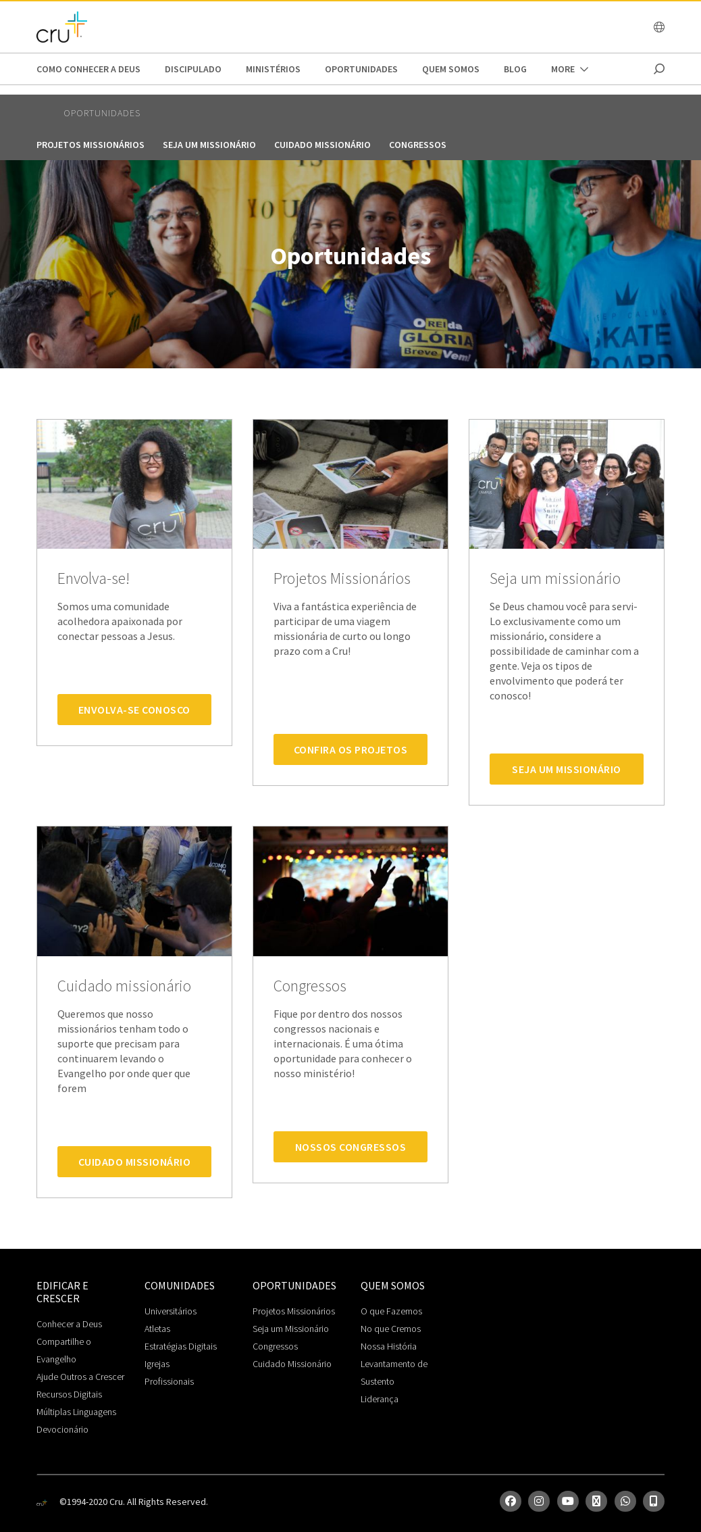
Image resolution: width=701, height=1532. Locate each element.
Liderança (379, 1399)
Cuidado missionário (322, 145)
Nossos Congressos (351, 1147)
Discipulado (193, 69)
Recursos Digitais (69, 1394)
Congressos (417, 145)
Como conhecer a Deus (88, 69)
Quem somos (450, 69)
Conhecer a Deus (69, 1324)
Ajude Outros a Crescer (80, 1376)
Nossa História (389, 1346)
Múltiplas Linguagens (76, 1412)
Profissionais (169, 1381)
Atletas (157, 1329)
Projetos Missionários (90, 145)
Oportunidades (361, 69)
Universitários (171, 1311)
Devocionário (62, 1429)
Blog (515, 69)
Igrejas (157, 1364)
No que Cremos (391, 1329)
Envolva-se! (93, 579)
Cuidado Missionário (134, 1161)
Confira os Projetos (351, 749)
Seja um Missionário (566, 769)
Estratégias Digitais (181, 1346)
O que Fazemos (391, 1311)
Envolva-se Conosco (134, 709)
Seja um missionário (209, 145)
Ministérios (273, 69)
